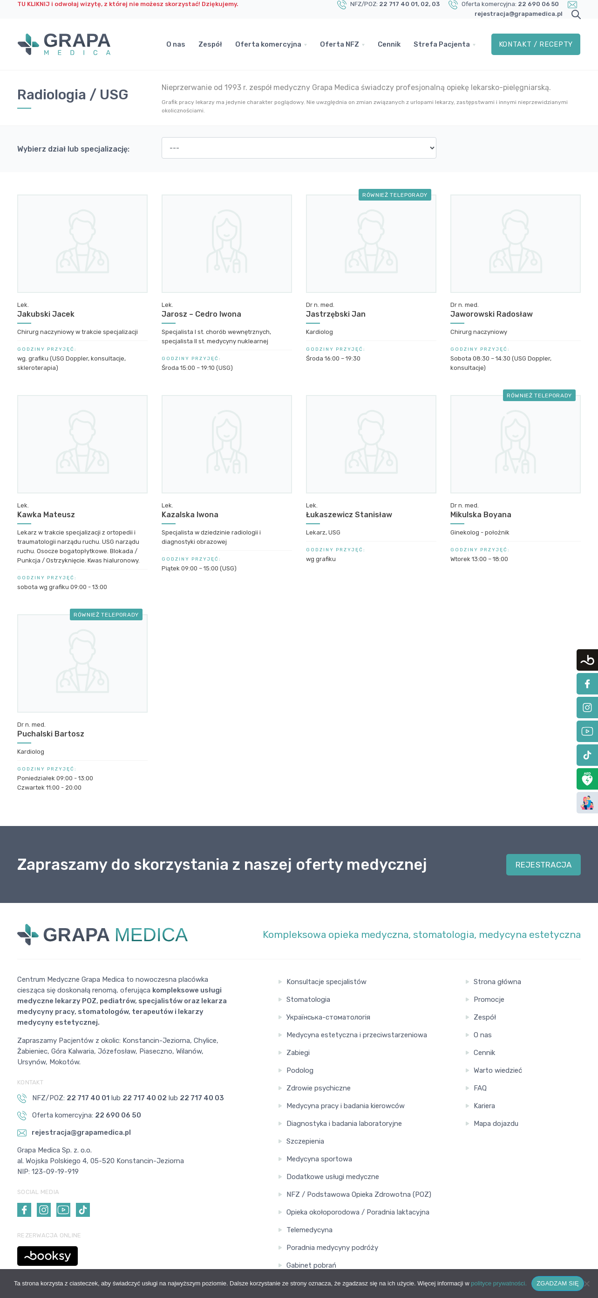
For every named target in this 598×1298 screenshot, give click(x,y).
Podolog (299, 1070)
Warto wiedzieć (498, 1070)
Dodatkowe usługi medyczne (332, 1177)
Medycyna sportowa (319, 1159)
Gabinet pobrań (311, 1265)
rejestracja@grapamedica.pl (519, 13)
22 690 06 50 (538, 3)
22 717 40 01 (398, 3)
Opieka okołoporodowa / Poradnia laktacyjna (357, 1212)
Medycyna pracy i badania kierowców (345, 1106)
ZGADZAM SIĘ (558, 1283)
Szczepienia (305, 1141)
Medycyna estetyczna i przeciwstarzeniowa (356, 1035)
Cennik (389, 44)
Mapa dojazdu (496, 1123)
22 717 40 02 (144, 1098)
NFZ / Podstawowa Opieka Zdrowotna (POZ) (358, 1194)
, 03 (434, 3)
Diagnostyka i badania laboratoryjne (344, 1123)
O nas (175, 44)
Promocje (489, 999)
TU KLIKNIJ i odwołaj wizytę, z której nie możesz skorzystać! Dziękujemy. (127, 3)
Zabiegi (298, 1052)
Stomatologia (308, 999)
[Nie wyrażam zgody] (586, 1283)
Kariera (484, 1106)
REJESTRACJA (544, 864)
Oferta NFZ (339, 44)
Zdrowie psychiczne (318, 1088)
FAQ (480, 1088)
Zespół (210, 44)
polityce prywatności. (499, 1283)
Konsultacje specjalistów (326, 982)
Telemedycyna (309, 1230)
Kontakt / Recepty (536, 44)
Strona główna (497, 982)
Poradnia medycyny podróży (332, 1247)
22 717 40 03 (202, 1098)
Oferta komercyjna (268, 44)
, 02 (423, 3)
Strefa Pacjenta (442, 44)
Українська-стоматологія (328, 1017)
